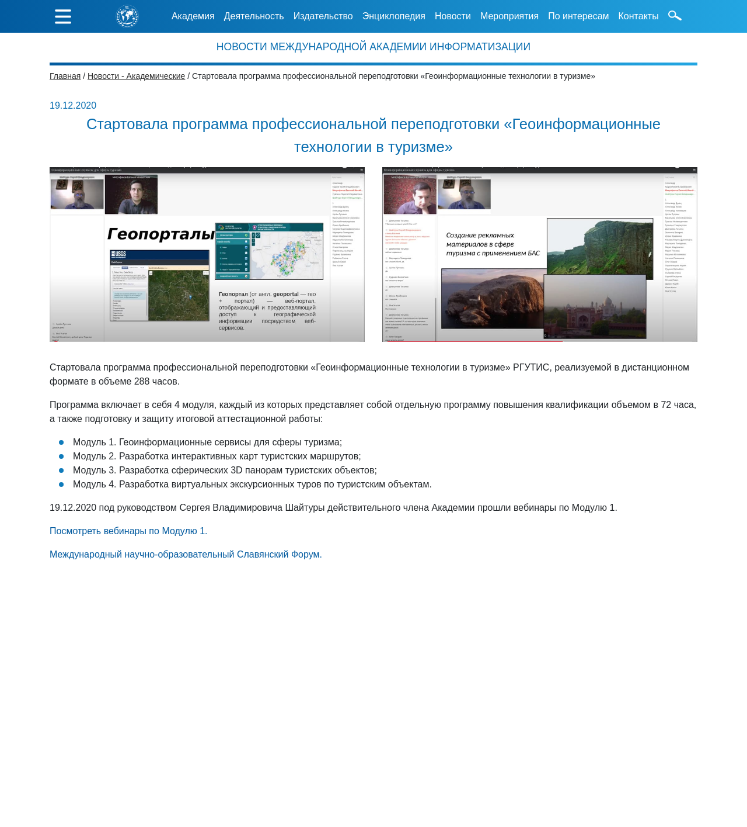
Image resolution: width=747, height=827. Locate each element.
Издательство (323, 16)
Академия (193, 16)
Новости (453, 16)
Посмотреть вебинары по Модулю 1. (129, 531)
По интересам (578, 16)
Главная (65, 76)
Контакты (639, 16)
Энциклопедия (393, 16)
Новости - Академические (136, 76)
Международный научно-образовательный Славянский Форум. (186, 554)
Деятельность (254, 16)
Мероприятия (509, 16)
